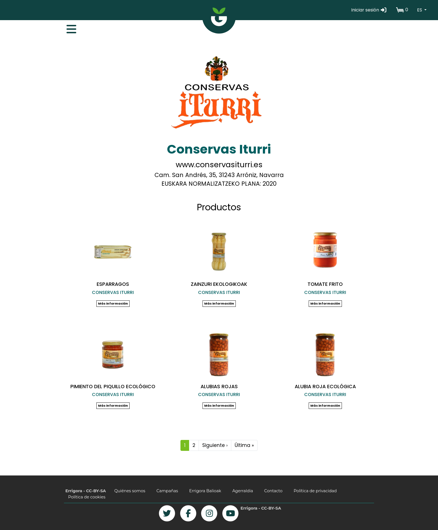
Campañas (167, 490)
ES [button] (420, 10)
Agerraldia (242, 490)
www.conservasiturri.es (219, 164)
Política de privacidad (315, 490)
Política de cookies (86, 497)
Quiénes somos (129, 490)
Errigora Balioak (205, 490)
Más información (113, 303)
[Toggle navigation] (68, 28)
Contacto (273, 490)
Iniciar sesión (369, 10)
